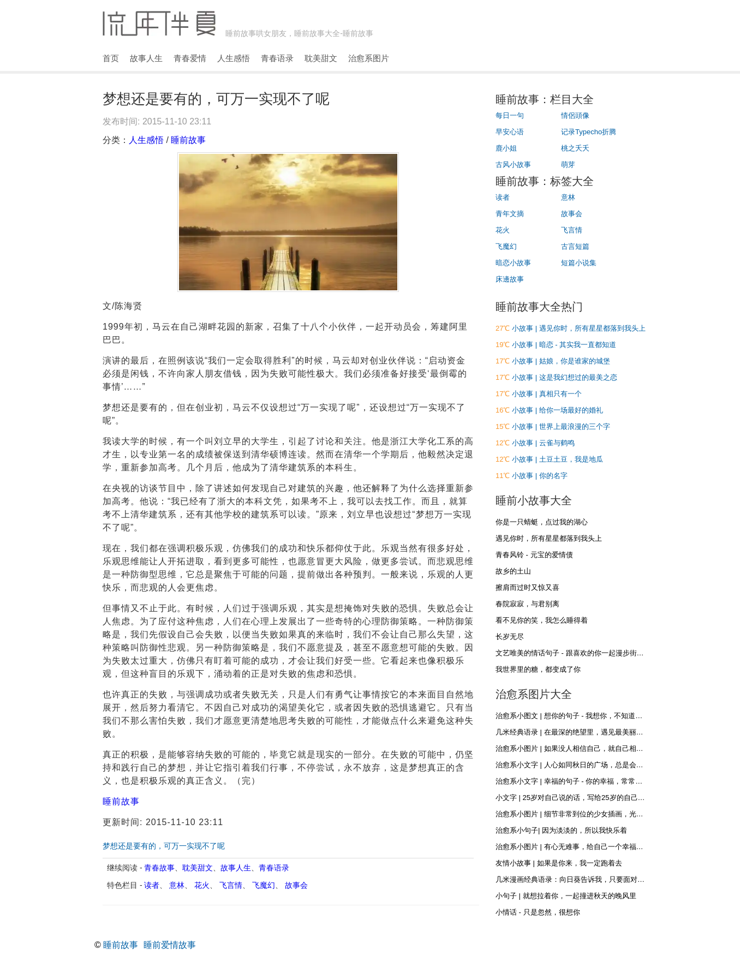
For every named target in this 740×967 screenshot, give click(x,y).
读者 (151, 885)
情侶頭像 (575, 115)
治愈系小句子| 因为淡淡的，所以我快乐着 (561, 830)
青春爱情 (190, 58)
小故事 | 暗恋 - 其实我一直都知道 (564, 345)
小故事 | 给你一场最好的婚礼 (557, 410)
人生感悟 (233, 58)
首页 (111, 58)
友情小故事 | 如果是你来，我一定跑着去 (559, 863)
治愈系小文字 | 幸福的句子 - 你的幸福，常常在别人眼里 (583, 781)
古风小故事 (513, 164)
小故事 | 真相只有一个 (547, 394)
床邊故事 (510, 279)
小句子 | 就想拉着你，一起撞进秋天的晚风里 (566, 896)
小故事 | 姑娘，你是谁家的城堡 (561, 361)
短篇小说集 (578, 263)
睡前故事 (188, 140)
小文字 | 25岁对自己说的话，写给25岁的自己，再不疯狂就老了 (595, 797)
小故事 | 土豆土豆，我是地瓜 (557, 459)
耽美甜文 (321, 58)
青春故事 (159, 867)
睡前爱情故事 (170, 945)
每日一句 (510, 115)
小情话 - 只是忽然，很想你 (538, 912)
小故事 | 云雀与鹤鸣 (543, 443)
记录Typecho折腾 (588, 132)
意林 (176, 885)
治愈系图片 (368, 58)
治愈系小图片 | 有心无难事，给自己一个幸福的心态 (577, 847)
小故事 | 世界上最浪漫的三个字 (561, 426)
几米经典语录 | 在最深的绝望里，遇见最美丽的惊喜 (577, 732)
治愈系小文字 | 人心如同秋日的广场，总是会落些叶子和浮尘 (591, 765)
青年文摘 (510, 214)
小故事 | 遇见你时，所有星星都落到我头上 (579, 328)
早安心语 (510, 132)
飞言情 (230, 885)
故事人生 (146, 58)
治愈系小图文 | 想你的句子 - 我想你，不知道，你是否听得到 (590, 716)
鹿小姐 (506, 148)
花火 (202, 885)
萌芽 (568, 164)
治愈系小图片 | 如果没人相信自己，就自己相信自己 (577, 748)
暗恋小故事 (513, 263)
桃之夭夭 (575, 148)
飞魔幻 (263, 885)
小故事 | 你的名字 (540, 475)
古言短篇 (575, 246)
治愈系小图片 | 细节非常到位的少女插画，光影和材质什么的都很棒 (601, 814)
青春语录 (277, 58)
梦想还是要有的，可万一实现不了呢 (164, 845)
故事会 (296, 885)
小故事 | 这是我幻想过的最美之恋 (564, 377)
